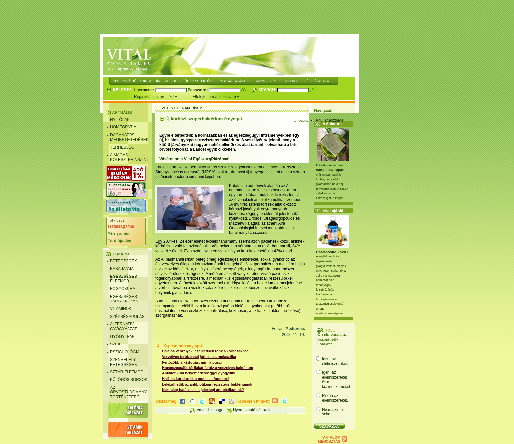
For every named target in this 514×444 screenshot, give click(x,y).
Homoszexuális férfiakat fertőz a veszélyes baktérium (207, 368)
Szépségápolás (127, 316)
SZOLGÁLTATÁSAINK (234, 81)
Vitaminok (120, 308)
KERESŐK (181, 81)
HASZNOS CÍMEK (267, 81)
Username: (144, 90)
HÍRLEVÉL (163, 81)
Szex (115, 344)
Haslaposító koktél (332, 252)
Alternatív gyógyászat (123, 326)
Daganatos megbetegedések (129, 137)
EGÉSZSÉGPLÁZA (315, 81)
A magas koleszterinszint (129, 157)
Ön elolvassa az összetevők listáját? (332, 339)
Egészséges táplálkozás (124, 298)
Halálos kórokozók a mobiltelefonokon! (195, 379)
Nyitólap (119, 119)
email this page (210, 410)
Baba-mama (122, 268)
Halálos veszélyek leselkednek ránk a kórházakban (205, 351)
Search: (267, 90)
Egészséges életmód (123, 278)
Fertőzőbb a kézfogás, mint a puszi (192, 362)
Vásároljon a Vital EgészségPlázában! (194, 159)
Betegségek (123, 261)
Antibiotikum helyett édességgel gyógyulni (198, 373)
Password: (198, 90)
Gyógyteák (122, 336)
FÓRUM (145, 81)
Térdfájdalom (120, 240)
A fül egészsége (330, 120)
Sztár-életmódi (127, 372)
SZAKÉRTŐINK (203, 81)
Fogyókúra (122, 288)
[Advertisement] (257, 17)
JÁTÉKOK (291, 81)
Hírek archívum (188, 108)
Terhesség (122, 147)
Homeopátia (123, 127)
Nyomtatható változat (251, 410)
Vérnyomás (118, 233)
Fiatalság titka (121, 226)
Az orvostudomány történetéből (128, 392)
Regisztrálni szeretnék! (163, 96)
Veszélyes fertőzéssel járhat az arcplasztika (199, 357)
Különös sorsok (128, 379)
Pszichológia (125, 352)
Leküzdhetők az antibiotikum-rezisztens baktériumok (207, 384)
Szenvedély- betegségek (123, 361)
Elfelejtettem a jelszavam (215, 96)
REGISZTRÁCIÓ (124, 81)
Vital (166, 108)
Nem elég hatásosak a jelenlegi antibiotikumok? (203, 390)
